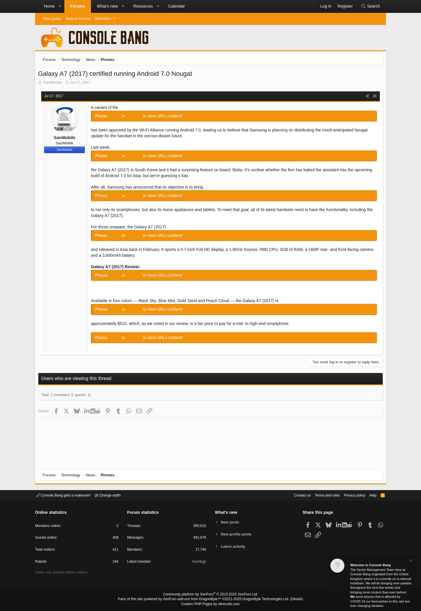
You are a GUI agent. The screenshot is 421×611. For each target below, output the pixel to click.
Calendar (176, 6)
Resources (143, 6)
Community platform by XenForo (210, 595)
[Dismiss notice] (410, 561)
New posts (52, 18)
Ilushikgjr (198, 562)
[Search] (370, 6)
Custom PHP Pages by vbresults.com (210, 604)
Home (49, 6)
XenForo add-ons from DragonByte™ (193, 599)
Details (289, 599)
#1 (373, 97)
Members (103, 18)
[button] (60, 6)
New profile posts (237, 534)
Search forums (78, 18)
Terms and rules (320, 495)
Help (369, 495)
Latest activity (234, 547)
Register (136, 117)
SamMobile (53, 84)
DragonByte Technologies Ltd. (261, 599)
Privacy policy (349, 495)
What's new (107, 6)
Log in (117, 117)
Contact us (293, 495)
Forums (77, 6)
